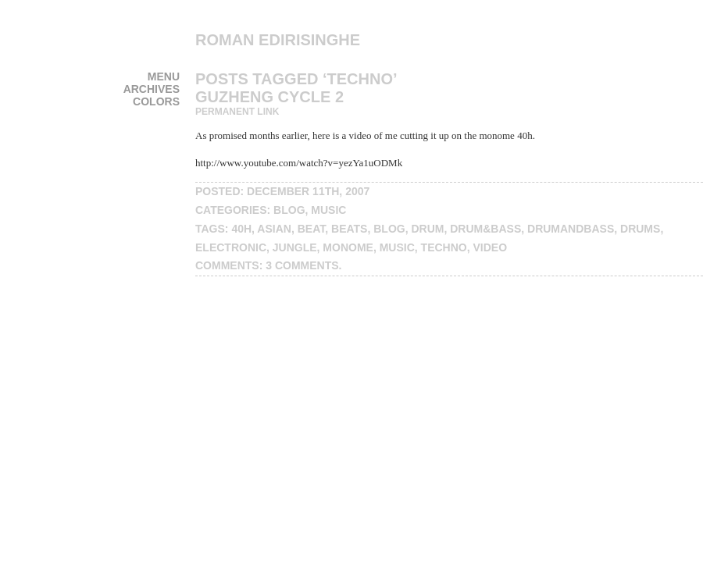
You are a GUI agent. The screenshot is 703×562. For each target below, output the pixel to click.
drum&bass (485, 228)
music (328, 210)
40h (241, 228)
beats (349, 228)
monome (348, 247)
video (490, 247)
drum (427, 228)
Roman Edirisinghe (277, 39)
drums (640, 228)
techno (444, 247)
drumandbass (570, 228)
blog (289, 210)
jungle (295, 247)
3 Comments (302, 265)
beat (312, 228)
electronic (230, 247)
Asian (274, 228)
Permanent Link (237, 111)
